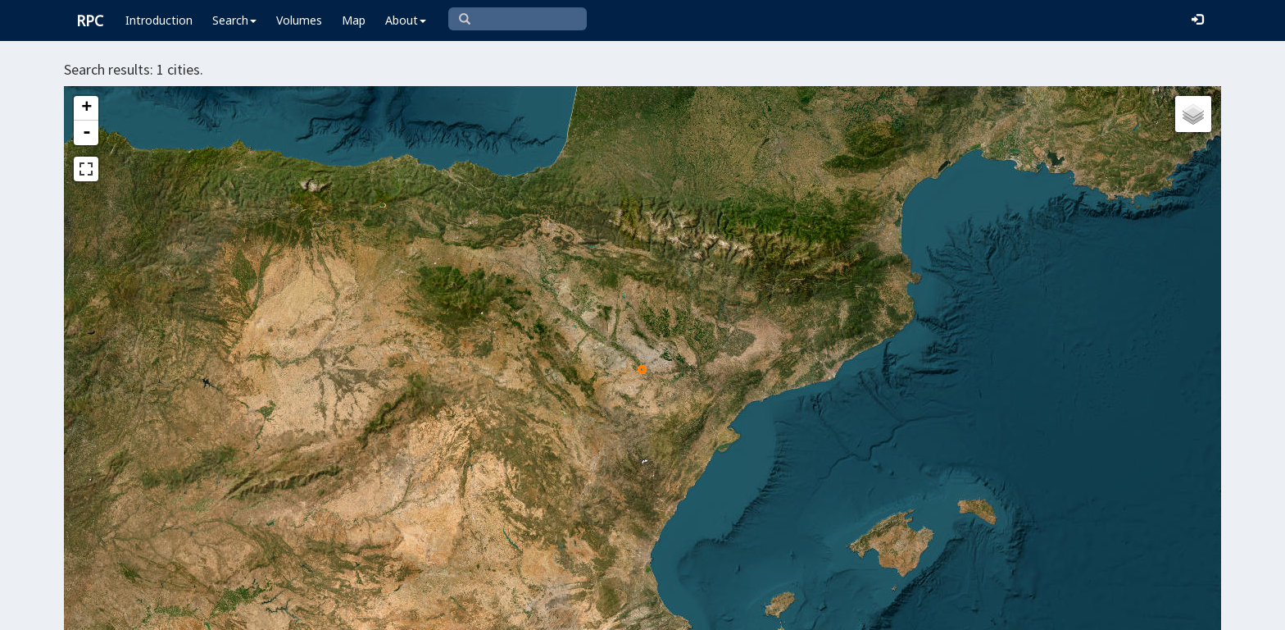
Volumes (299, 20)
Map (354, 20)
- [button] (87, 133)
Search (234, 20)
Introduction (159, 20)
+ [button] (86, 108)
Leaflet (630, 610)
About (405, 20)
